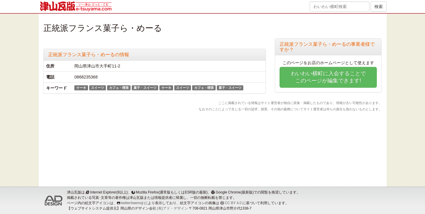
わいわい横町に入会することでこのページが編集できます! (328, 77)
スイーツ (97, 87)
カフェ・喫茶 (119, 87)
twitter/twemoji (132, 203)
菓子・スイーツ (145, 87)
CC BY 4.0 (233, 203)
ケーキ (81, 87)
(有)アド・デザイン (172, 208)
